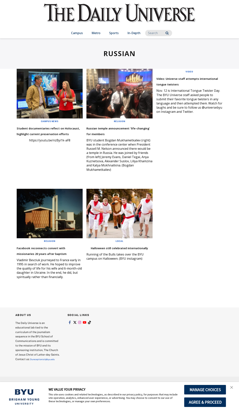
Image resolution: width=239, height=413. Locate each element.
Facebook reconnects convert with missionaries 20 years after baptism (49, 259)
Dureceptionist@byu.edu (30, 375)
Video (189, 71)
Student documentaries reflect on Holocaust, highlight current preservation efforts (43, 136)
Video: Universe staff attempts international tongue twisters (182, 83)
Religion (119, 121)
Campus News (50, 121)
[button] (233, 388)
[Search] (158, 33)
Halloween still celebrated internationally (115, 256)
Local (119, 246)
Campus (77, 33)
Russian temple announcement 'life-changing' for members (112, 133)
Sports (114, 33)
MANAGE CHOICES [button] (205, 389)
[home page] (119, 17)
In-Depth (133, 33)
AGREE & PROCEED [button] (205, 402)
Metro (96, 33)
